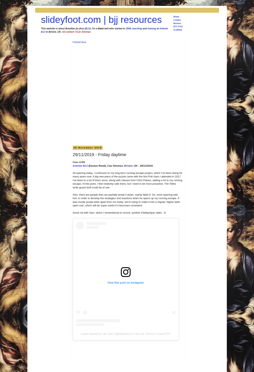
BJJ (87, 28)
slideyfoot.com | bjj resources (101, 19)
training (151, 28)
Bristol (128, 165)
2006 (128, 28)
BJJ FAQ (178, 26)
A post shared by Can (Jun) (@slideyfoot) (106, 333)
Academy (177, 29)
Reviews (177, 23)
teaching (137, 28)
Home (176, 16)
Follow (76, 42)
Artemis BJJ (80, 165)
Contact (177, 20)
